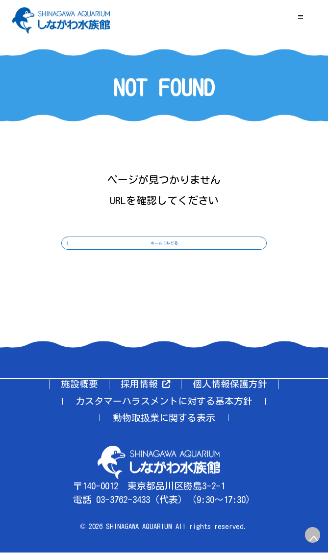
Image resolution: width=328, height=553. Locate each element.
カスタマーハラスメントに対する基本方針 (164, 401)
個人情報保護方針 (230, 384)
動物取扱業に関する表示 (164, 418)
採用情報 (145, 384)
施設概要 (79, 384)
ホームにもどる (164, 255)
